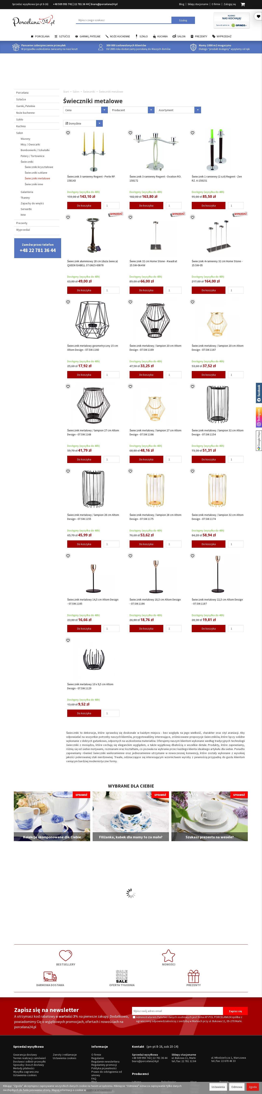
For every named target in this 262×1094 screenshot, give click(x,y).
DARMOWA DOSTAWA (131, 956)
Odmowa (236, 1087)
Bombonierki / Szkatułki (35, 150)
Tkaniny (25, 197)
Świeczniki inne (34, 184)
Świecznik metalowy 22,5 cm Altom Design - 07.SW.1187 (217, 601)
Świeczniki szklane (36, 172)
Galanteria (27, 192)
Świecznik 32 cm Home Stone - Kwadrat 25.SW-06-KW (153, 263)
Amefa (194, 1056)
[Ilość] (111, 205)
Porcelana (42, 36)
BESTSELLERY (37, 956)
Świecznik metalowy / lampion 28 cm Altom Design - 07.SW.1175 (155, 517)
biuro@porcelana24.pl (104, 4)
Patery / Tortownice (32, 156)
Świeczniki (27, 161)
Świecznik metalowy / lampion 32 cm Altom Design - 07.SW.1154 (218, 432)
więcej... (224, 1060)
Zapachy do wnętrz (32, 203)
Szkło (144, 36)
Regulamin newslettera (105, 1031)
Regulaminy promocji (104, 1035)
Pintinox (195, 1050)
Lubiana (136, 1046)
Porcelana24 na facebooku (259, 393)
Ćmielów (137, 1053)
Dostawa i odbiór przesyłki (29, 1031)
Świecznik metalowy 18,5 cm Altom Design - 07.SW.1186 (155, 601)
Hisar (194, 1046)
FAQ (93, 1049)
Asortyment (180, 110)
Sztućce (64, 36)
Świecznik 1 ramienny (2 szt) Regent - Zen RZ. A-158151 (217, 178)
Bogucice (137, 1056)
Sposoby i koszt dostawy (28, 1035)
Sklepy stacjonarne (198, 4)
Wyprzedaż (224, 36)
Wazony (25, 139)
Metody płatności (23, 1038)
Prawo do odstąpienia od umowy (106, 1043)
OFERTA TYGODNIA (177, 956)
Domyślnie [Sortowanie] (82, 123)
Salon (181, 36)
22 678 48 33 (228, 1031)
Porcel (136, 1060)
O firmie (216, 4)
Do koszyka (84, 205)
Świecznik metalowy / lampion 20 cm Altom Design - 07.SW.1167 (218, 348)
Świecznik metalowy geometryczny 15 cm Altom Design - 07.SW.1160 (92, 348)
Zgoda (253, 1087)
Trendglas (226, 1050)
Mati (222, 1053)
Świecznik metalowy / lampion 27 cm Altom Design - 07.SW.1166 (155, 432)
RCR (163, 1060)
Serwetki (26, 209)
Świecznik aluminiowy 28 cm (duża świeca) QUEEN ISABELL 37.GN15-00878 (92, 263)
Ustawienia (218, 1087)
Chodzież (137, 1050)
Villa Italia (166, 1050)
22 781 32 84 (188, 1031)
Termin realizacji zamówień (29, 1028)
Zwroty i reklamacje (65, 1025)
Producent (133, 110)
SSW (193, 1060)
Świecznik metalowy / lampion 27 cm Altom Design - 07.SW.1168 (93, 432)
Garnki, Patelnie (90, 36)
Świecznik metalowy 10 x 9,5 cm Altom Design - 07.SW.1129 (90, 686)
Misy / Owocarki (30, 144)
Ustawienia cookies (25, 1045)
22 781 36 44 (81, 4)
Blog (181, 4)
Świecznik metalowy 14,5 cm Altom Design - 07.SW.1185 (92, 601)
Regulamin (97, 1028)
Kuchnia (162, 36)
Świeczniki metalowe (37, 178)
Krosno (224, 1046)
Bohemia (166, 1056)
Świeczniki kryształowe (39, 167)
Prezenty (201, 36)
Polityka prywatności (104, 1038)
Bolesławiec (168, 1046)
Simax (223, 1056)
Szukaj (183, 20)
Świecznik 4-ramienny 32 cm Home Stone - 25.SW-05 (217, 263)
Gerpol (195, 1053)
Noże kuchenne (120, 36)
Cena (86, 110)
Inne (23, 214)
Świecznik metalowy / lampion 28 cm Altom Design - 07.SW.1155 (93, 517)
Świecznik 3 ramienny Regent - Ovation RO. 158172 (155, 178)
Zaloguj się (230, 4)
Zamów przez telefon (38, 248)
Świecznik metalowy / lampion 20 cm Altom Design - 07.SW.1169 (155, 348)
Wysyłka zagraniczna (26, 1042)
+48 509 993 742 (62, 4)
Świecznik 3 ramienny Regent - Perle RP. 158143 (91, 178)
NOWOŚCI (84, 956)
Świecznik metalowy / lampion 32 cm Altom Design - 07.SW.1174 (218, 517)
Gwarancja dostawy (25, 1025)
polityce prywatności (99, 1090)
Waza (164, 1053)
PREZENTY (224, 956)
